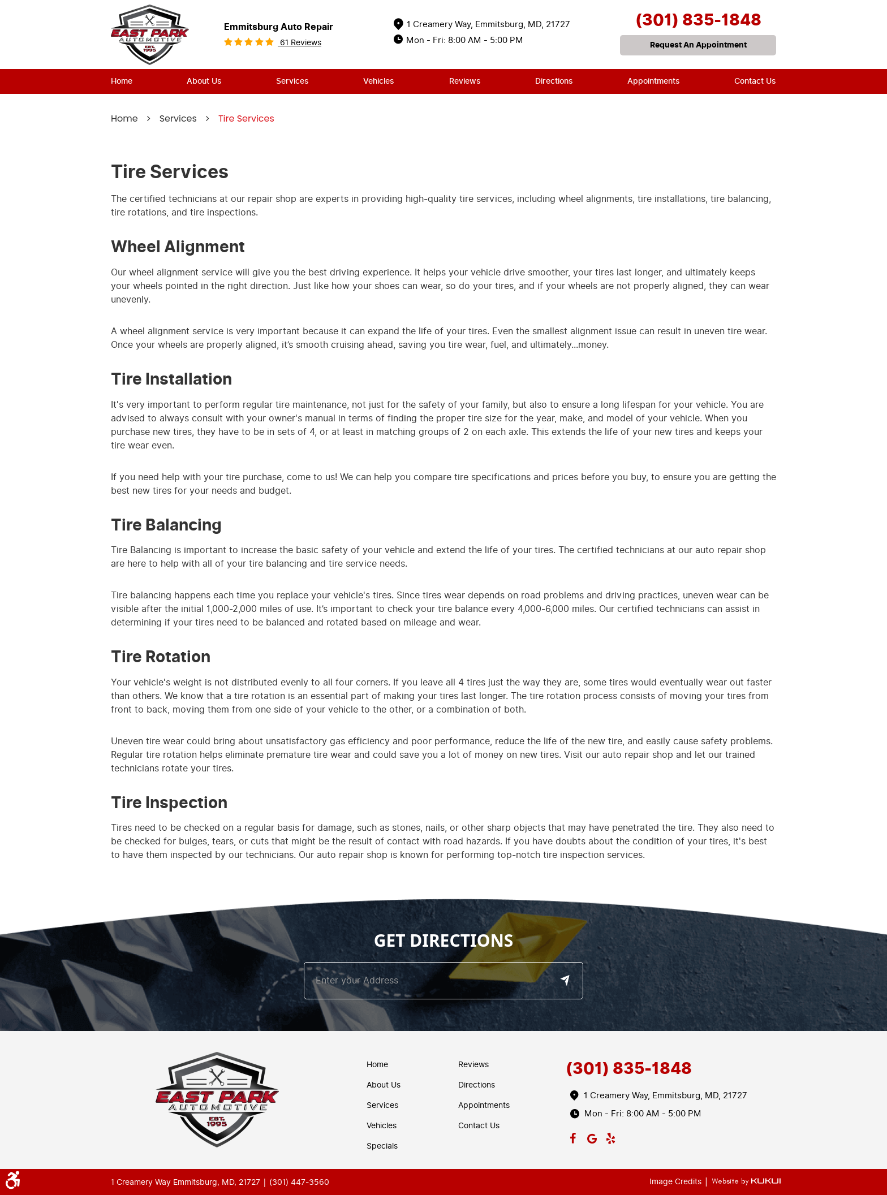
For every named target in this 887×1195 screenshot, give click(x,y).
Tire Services (246, 118)
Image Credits (676, 1182)
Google (591, 1136)
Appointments (653, 81)
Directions (554, 81)
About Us (204, 81)
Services (292, 81)
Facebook (573, 1136)
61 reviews (299, 43)
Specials (382, 1146)
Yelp (611, 1136)
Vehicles (378, 81)
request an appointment (698, 45)
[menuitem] (121, 81)
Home (121, 81)
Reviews (465, 81)
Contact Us (755, 81)
